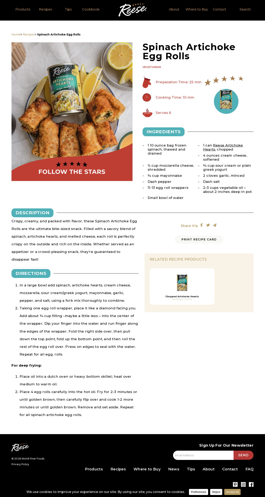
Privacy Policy (20, 464)
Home (133, 10)
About (174, 9)
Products (22, 9)
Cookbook (91, 9)
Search (245, 9)
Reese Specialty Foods (20, 447)
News (173, 469)
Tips (68, 9)
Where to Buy (197, 9)
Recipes (45, 9)
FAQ (249, 469)
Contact (219, 9)
